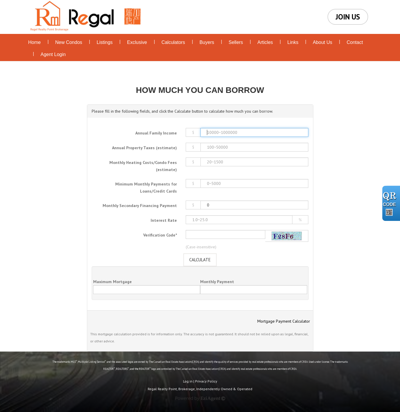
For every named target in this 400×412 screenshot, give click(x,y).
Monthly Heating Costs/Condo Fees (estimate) (143, 166)
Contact (355, 42)
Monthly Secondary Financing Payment (140, 205)
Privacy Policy (206, 381)
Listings (105, 42)
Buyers (207, 42)
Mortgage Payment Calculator (283, 321)
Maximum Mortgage (112, 281)
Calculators (173, 42)
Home (34, 42)
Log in (187, 381)
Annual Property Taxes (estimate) (144, 147)
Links (292, 42)
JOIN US (348, 17)
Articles (265, 42)
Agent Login (53, 54)
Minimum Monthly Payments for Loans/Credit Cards (146, 187)
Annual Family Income (156, 133)
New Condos (68, 42)
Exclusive (137, 42)
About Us (322, 42)
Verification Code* (160, 235)
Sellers (235, 42)
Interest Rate (164, 220)
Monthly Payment (217, 281)
